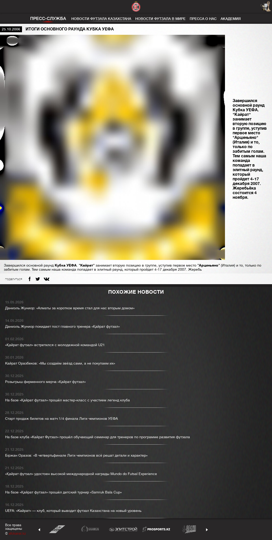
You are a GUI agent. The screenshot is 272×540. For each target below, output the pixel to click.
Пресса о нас (203, 19)
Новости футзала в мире (160, 19)
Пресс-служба (48, 18)
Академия (231, 19)
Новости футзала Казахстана (101, 19)
